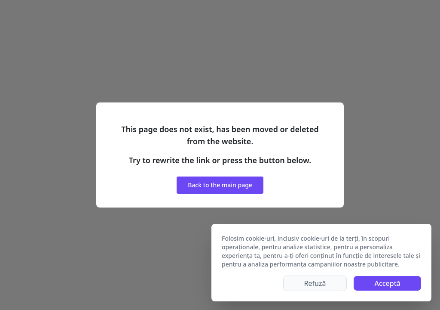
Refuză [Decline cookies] (315, 283)
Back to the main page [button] (220, 185)
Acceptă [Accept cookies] (387, 283)
